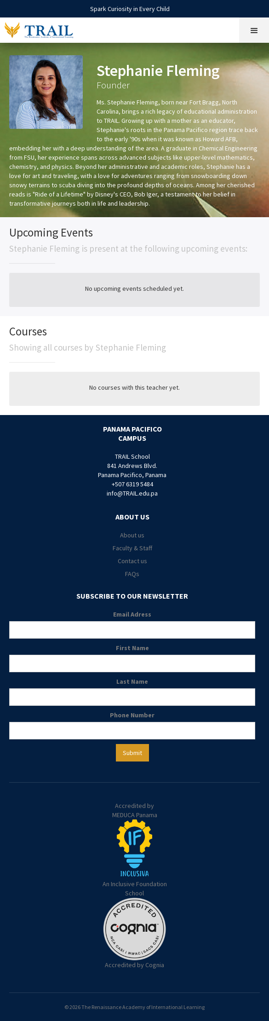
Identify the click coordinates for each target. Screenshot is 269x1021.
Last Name (132, 681)
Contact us (132, 561)
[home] (45, 28)
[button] (254, 30)
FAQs (132, 574)
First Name (132, 648)
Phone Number (132, 715)
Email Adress (132, 614)
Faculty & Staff (132, 548)
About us (132, 535)
